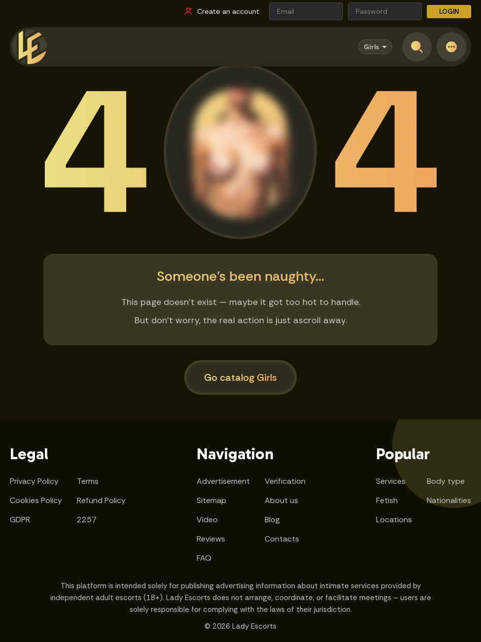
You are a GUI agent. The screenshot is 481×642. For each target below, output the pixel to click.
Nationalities (449, 500)
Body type (446, 481)
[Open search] (417, 47)
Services (391, 481)
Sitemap (211, 500)
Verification (285, 481)
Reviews (211, 539)
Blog (272, 519)
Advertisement (223, 481)
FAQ (204, 558)
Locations (394, 519)
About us (281, 500)
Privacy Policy (34, 481)
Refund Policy (101, 500)
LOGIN (449, 11)
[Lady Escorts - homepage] (29, 47)
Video (207, 519)
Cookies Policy (36, 500)
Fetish (387, 500)
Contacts (282, 539)
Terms (88, 481)
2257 (87, 519)
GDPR (20, 519)
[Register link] (221, 11)
